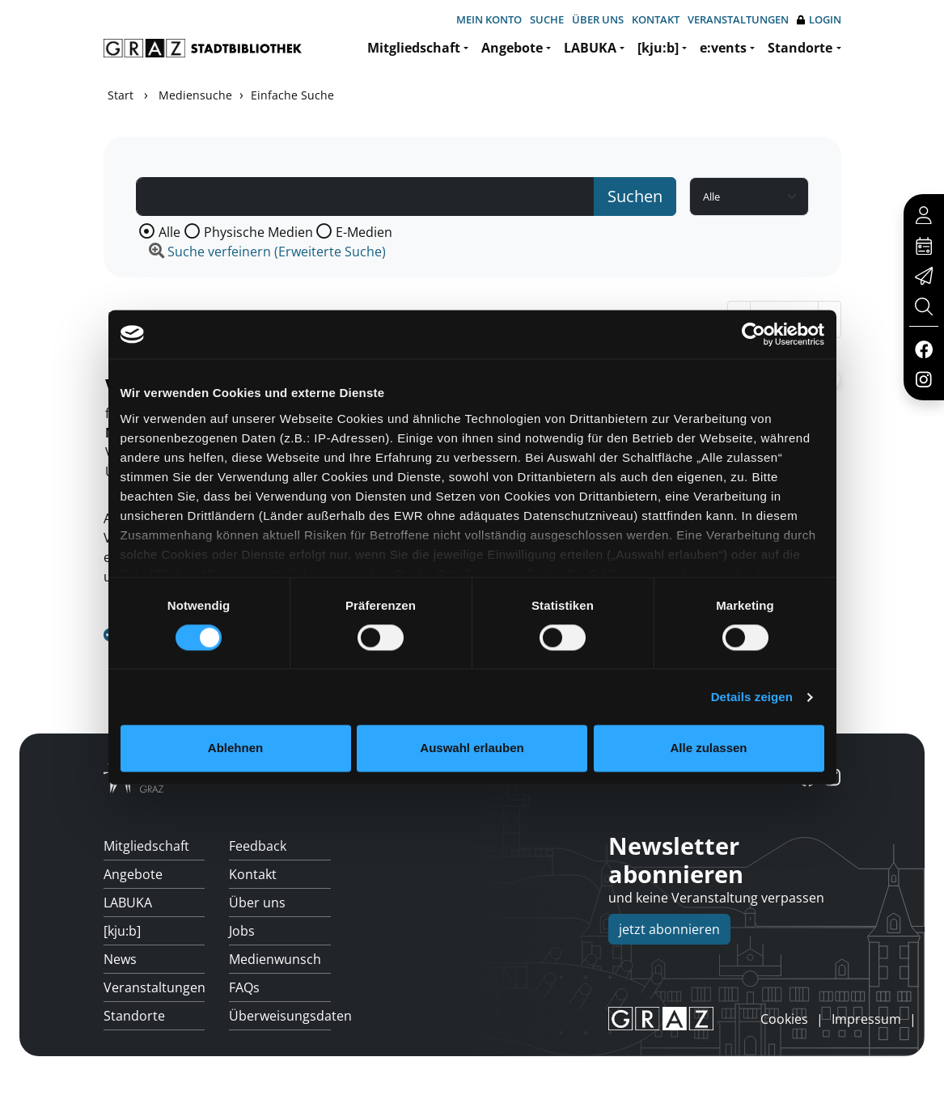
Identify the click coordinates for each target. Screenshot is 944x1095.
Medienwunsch (275, 959)
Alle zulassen (708, 748)
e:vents (723, 48)
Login (819, 19)
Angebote (512, 48)
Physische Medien (258, 232)
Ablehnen (235, 748)
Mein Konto (489, 19)
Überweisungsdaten (280, 1016)
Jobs (242, 931)
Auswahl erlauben (471, 748)
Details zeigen (752, 697)
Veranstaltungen (738, 19)
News (120, 959)
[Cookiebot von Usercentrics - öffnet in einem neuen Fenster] (753, 334)
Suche (547, 19)
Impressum (866, 1019)
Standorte (800, 48)
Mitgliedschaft (413, 48)
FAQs (244, 987)
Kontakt (655, 19)
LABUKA (590, 48)
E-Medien (364, 232)
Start (120, 95)
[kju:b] (658, 48)
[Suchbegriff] (365, 196)
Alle (169, 232)
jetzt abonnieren (669, 929)
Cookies (784, 1019)
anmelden (732, 1018)
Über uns (598, 19)
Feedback (257, 846)
